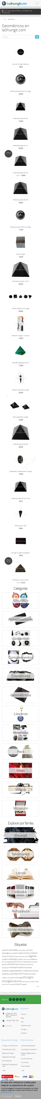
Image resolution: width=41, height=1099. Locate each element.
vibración (18, 984)
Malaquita (23, 964)
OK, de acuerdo (7, 1097)
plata (10, 974)
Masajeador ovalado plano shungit (20, 471)
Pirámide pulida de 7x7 (20, 146)
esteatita (26, 962)
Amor (6, 950)
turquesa (11, 984)
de (36, 959)
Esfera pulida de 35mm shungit (20, 227)
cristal (4, 959)
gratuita (4, 964)
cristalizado (12, 959)
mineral (13, 967)
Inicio (4, 19)
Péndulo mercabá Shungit (20, 390)
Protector (26, 974)
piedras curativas (22, 970)
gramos (31, 962)
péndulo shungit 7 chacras (20, 336)
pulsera (33, 974)
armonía (29, 950)
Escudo (21, 962)
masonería (30, 964)
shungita (28, 977)
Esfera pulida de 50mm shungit (20, 91)
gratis (35, 962)
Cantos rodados (30, 953)
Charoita (21, 956)
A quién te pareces (26, 1059)
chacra (5, 956)
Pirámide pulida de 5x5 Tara (20, 498)
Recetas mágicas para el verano (28, 1054)
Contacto (9, 1026)
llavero (17, 964)
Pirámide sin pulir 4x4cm (20, 580)
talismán (17, 981)
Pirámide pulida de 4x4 (20, 118)
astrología (5, 953)
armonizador (22, 950)
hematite (11, 964)
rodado (4, 978)
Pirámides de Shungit (8, 1049)
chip (25, 956)
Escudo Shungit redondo (20, 64)
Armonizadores (7, 1061)
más (4, 1070)
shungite (7, 981)
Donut (4, 962)
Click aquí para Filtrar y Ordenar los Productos (17, 12)
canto (11, 953)
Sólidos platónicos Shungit (20, 308)
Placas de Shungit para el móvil (10, 1065)
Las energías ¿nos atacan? (29, 1049)
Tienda (24, 1014)
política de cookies (6, 1093)
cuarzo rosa (26, 959)
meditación (5, 968)
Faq (22, 1022)
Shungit (24, 1029)
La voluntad (24, 1062)
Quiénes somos (26, 1025)
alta (3, 950)
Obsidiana (28, 967)
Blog (22, 1018)
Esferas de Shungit (8, 1053)
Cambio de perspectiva (28, 1046)
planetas (5, 974)
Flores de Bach (25, 1066)
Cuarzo (20, 959)
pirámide (34, 971)
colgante (32, 956)
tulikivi (6, 984)
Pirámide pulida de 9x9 (20, 444)
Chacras (11, 956)
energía (8, 962)
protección (17, 973)
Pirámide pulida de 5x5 (20, 173)
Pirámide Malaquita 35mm (20, 363)
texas (32, 981)
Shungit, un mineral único (10, 1046)
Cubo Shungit (20, 254)
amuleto (14, 949)
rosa (8, 978)
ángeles (24, 984)
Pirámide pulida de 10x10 (20, 281)
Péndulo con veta (20, 526)
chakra (16, 956)
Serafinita (13, 978)
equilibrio (14, 962)
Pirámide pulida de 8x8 (20, 200)
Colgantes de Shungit (8, 1057)
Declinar (17, 1097)
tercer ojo (28, 981)
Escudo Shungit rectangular (21, 553)
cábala (32, 959)
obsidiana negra (8, 971)
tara (23, 981)
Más (38, 986)
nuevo (20, 967)
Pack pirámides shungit (20, 417)
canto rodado (18, 953)
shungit (19, 977)
